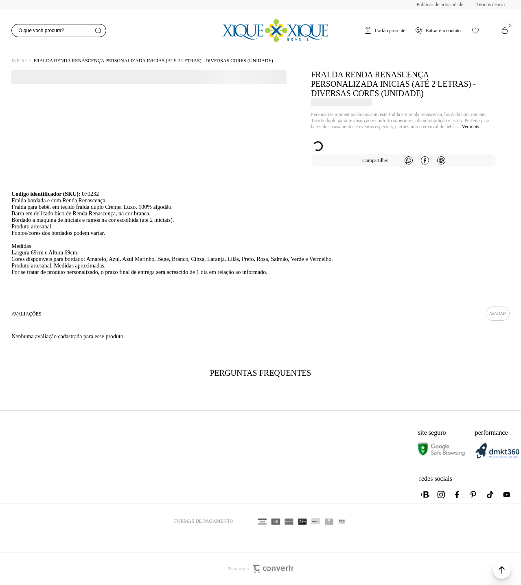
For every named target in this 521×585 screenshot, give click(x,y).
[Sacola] (505, 30)
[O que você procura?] (58, 30)
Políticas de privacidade (440, 4)
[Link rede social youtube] (507, 495)
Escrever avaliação (498, 314)
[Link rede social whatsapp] (425, 495)
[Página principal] (274, 30)
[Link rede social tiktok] (490, 495)
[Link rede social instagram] (442, 495)
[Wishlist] (475, 30)
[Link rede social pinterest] (474, 495)
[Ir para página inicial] (18, 61)
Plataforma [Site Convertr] (261, 569)
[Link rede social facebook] (458, 495)
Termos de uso (490, 4)
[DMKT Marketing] (497, 457)
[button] (502, 570)
